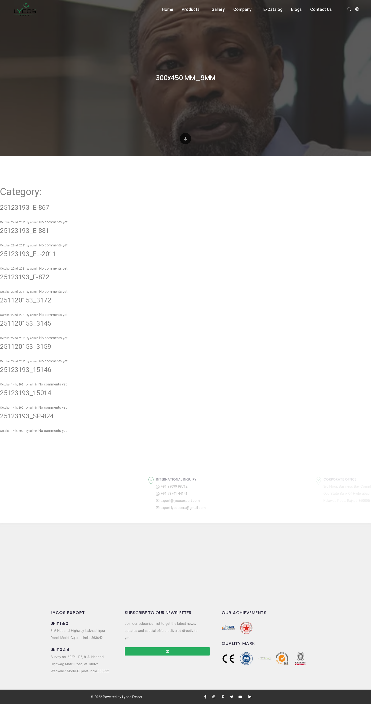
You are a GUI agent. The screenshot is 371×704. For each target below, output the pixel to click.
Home (167, 9)
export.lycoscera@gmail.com (220, 508)
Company (242, 9)
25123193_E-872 (24, 277)
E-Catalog (273, 9)
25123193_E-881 (24, 231)
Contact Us (321, 9)
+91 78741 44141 (211, 493)
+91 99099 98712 (211, 486)
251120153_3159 (25, 346)
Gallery (218, 9)
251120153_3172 (25, 300)
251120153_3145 (25, 323)
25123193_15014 (25, 393)
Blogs (296, 9)
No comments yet (53, 222)
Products (190, 9)
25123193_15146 (25, 370)
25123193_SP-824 (27, 416)
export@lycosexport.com (217, 500)
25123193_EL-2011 (28, 254)
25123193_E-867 (24, 207)
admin (34, 222)
